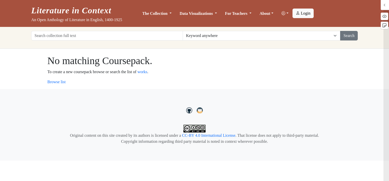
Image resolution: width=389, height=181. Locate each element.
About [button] (265, 13)
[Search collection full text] (107, 35)
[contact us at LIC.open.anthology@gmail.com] (200, 110)
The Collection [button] (155, 13)
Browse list (56, 82)
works (142, 72)
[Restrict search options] (261, 35)
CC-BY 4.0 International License (208, 135)
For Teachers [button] (236, 13)
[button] (285, 14)
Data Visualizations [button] (197, 13)
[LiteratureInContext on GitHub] (190, 110)
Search (348, 35)
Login (303, 13)
